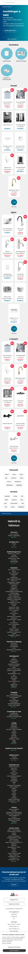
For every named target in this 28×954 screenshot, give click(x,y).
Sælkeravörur (14, 755)
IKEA (23, 503)
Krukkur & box (14, 601)
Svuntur (14, 793)
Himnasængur (14, 780)
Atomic (9, 481)
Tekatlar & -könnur (14, 629)
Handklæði (14, 779)
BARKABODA (10, 485)
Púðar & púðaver (14, 787)
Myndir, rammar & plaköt (14, 669)
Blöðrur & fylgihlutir (14, 809)
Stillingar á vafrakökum (14, 947)
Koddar (14, 782)
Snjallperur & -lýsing (14, 739)
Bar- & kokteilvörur (14, 573)
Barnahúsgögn (14, 694)
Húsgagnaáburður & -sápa (14, 838)
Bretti (14, 576)
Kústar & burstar (14, 839)
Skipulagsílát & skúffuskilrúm (14, 649)
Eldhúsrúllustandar (14, 584)
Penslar (14, 612)
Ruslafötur (14, 845)
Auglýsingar (14, 914)
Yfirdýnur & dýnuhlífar (14, 799)
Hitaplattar (14, 588)
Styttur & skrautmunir (14, 681)
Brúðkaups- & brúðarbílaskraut (14, 812)
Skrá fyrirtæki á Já (14, 926)
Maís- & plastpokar (14, 841)
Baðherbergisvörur (14, 552)
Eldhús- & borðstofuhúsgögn (14, 696)
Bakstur (14, 571)
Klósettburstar (14, 557)
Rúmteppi (14, 790)
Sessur (14, 791)
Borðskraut (14, 811)
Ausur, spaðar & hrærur (14, 569)
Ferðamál (14, 585)
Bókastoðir (14, 659)
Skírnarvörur (14, 676)
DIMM (6, 500)
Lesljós (14, 731)
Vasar (14, 683)
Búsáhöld (14, 568)
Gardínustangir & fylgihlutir (14, 776)
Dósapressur (14, 643)
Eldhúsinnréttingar (14, 715)
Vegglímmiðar (14, 684)
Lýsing (14, 723)
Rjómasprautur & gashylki (14, 616)
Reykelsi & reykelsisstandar (14, 670)
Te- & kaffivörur (14, 758)
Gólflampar (14, 726)
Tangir (14, 627)
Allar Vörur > (14, 537)
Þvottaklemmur (14, 858)
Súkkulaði (14, 757)
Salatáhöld (14, 618)
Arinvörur (14, 532)
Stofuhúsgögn (14, 702)
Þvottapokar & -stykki (14, 801)
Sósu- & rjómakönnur (14, 624)
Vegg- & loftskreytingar (14, 818)
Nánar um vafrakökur (6, 943)
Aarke (14, 474)
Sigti (14, 621)
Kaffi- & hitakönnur (14, 596)
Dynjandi (14, 500)
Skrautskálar (14, 678)
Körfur (14, 648)
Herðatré (14, 834)
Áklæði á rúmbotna (14, 766)
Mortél (14, 605)
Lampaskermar (14, 728)
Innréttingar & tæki (14, 712)
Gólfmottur (14, 777)
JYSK (6, 507)
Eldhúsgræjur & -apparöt (14, 582)
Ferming (14, 544)
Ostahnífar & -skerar (14, 608)
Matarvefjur (14, 604)
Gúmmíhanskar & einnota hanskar (14, 832)
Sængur (14, 795)
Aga (6, 478)
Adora (21, 474)
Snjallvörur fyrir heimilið (14, 748)
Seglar (14, 672)
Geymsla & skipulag (14, 642)
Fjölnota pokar (14, 773)
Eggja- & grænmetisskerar (14, 579)
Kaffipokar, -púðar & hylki (14, 598)
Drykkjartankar (14, 577)
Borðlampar (14, 725)
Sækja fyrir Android (14, 904)
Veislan (14, 807)
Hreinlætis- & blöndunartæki (14, 716)
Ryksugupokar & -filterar (14, 847)
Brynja (15, 496)
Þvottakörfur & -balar (14, 859)
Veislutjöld (14, 821)
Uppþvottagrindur (14, 855)
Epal (5, 503)
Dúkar (14, 771)
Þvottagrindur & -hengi (14, 856)
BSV (22, 496)
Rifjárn (14, 615)
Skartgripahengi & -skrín (14, 673)
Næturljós (14, 735)
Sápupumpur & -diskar (14, 558)
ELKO (22, 500)
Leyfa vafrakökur (14, 950)
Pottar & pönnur (14, 613)
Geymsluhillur (14, 645)
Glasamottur (14, 587)
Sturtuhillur (14, 560)
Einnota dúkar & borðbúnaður (14, 814)
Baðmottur (14, 768)
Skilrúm (14, 699)
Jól (14, 545)
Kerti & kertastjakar (14, 666)
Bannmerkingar (14, 931)
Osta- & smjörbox (14, 610)
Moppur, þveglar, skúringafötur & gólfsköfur (14, 843)
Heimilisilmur (14, 662)
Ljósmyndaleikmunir (14, 815)
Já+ (14, 919)
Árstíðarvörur (14, 542)
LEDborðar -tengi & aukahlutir (14, 729)
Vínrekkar (14, 633)
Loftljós (14, 734)
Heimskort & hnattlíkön (14, 664)
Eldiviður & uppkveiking (14, 535)
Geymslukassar (14, 646)
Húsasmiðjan (14, 503)
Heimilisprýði (14, 656)
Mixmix (13, 507)
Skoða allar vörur (10, 30)
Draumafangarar (14, 661)
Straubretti (14, 852)
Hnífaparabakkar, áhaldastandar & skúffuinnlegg (14, 592)
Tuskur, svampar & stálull (14, 853)
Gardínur (14, 774)
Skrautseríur (14, 737)
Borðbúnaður (14, 574)
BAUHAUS (7, 496)
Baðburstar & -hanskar (14, 553)
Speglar (14, 680)
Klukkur (14, 667)
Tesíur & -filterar (14, 630)
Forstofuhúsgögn (14, 697)
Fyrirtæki (14, 555)
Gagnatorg (14, 916)
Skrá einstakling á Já (14, 929)
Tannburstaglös (14, 561)
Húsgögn (14, 692)
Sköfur (14, 850)
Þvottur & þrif (14, 828)
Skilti (14, 675)
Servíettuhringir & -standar (14, 619)
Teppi (14, 796)
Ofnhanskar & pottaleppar (14, 785)
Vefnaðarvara (14, 765)
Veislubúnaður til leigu (14, 820)
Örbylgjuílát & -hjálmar (14, 635)
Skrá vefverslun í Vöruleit (14, 924)
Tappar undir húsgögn (14, 705)
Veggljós (14, 742)
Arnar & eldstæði (14, 534)
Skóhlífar (14, 848)
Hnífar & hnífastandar (14, 594)
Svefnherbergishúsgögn (14, 703)
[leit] (14, 2)
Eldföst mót (14, 580)
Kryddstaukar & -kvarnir (14, 602)
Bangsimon (18, 481)
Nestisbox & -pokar (14, 607)
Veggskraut (14, 686)
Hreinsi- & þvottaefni (14, 836)
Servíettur (14, 817)
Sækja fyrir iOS (14, 899)
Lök (14, 784)
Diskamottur (14, 770)
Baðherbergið (14, 713)
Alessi (21, 478)
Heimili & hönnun (7, 7)
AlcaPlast (13, 478)
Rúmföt (14, 788)
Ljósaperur (14, 732)
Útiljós (14, 740)
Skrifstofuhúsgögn (14, 700)
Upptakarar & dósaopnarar (14, 632)
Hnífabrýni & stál (14, 590)
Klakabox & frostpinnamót (14, 599)
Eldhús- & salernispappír (14, 830)
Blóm (14, 658)
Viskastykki (14, 798)
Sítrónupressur (14, 622)
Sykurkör (14, 626)
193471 (7, 474)
